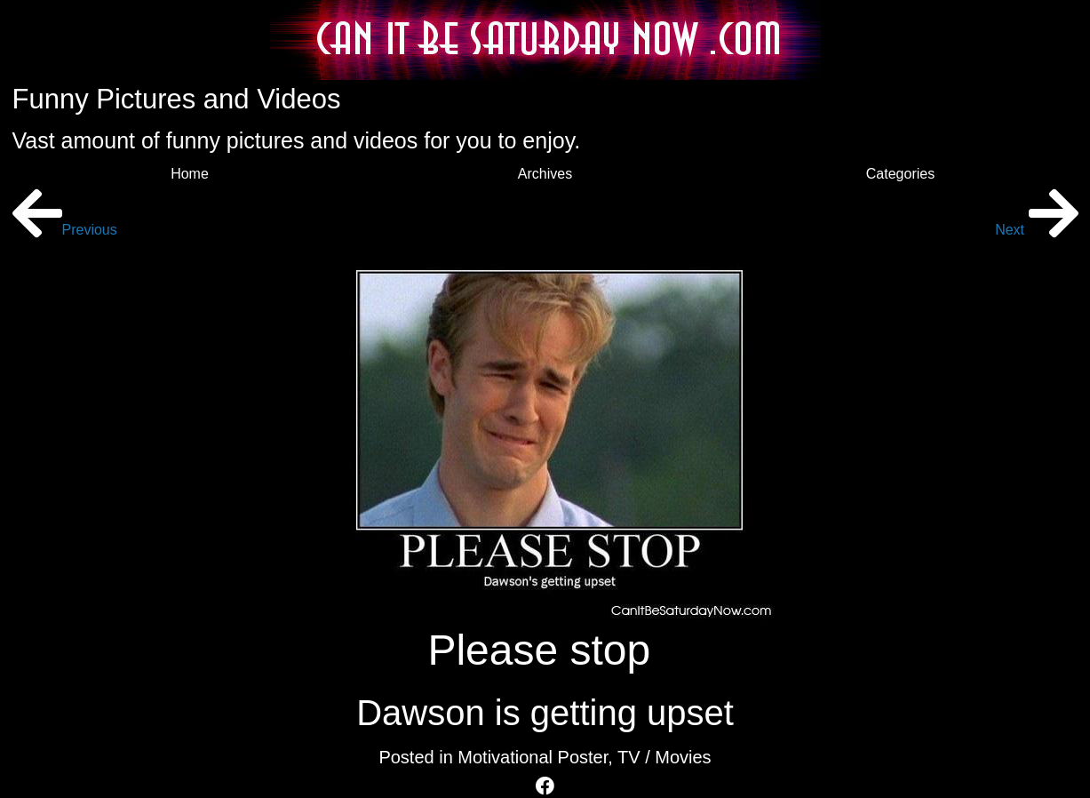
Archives (545, 173)
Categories (900, 173)
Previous (64, 229)
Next (1036, 229)
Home (190, 173)
